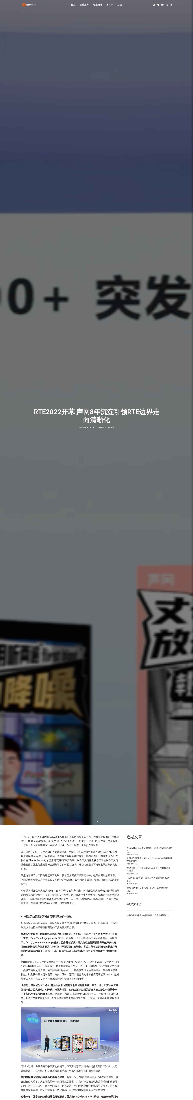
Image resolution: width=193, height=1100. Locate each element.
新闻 (102, 427)
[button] (154, 6)
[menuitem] (73, 6)
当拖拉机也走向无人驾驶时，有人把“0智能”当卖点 (149, 850)
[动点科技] (29, 6)
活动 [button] (119, 5)
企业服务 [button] (84, 5)
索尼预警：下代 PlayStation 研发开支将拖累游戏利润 (148, 870)
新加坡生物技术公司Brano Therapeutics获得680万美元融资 (149, 860)
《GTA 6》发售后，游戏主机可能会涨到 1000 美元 (148, 879)
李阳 (112, 427)
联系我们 (163, 915)
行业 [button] (73, 5)
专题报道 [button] (97, 5)
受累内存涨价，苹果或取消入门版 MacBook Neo (147, 889)
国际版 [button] (109, 5)
